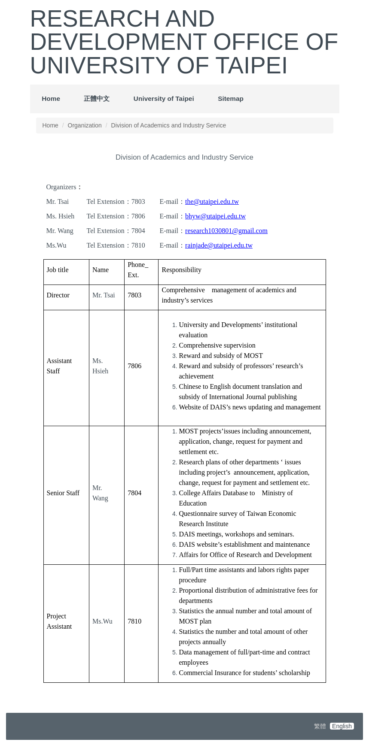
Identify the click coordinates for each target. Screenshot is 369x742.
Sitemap (231, 98)
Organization (85, 125)
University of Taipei (164, 98)
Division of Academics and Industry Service (168, 125)
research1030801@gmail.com (226, 230)
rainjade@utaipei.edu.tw (219, 245)
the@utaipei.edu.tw (212, 201)
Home (51, 98)
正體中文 (97, 98)
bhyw (193, 216)
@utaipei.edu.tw (223, 216)
